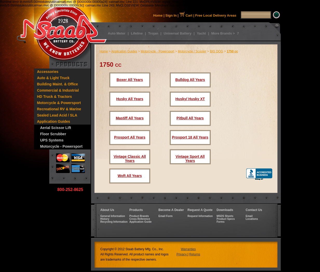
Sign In (170, 15)
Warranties (188, 249)
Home (157, 15)
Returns (194, 254)
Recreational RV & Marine (59, 109)
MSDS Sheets (225, 216)
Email (249, 216)
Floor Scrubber (53, 134)
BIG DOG (216, 51)
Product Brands (139, 216)
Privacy (182, 254)
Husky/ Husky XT (190, 99)
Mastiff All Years (130, 118)
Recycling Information (114, 221)
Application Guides (53, 121)
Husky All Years (129, 99)
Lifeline (137, 33)
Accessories (48, 72)
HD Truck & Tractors (54, 96)
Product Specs (226, 218)
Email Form (166, 216)
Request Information (200, 216)
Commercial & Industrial (58, 90)
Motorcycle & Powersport (59, 103)
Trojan (153, 33)
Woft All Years (130, 176)
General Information (112, 216)
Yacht (201, 33)
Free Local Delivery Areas (215, 15)
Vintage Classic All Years (130, 158)
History (104, 218)
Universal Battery (178, 33)
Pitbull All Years (190, 118)
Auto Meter (117, 33)
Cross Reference (140, 218)
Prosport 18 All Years (190, 137)
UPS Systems (52, 140)
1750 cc (232, 51)
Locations (252, 218)
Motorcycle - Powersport (61, 146)
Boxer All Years (130, 80)
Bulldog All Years (190, 80)
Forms (221, 221)
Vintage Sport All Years (190, 158)
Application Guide (141, 221)
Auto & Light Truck (53, 78)
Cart (186, 15)
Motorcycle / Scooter (192, 51)
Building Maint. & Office (57, 84)
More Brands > (223, 33)
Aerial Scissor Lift (55, 128)
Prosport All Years (130, 137)
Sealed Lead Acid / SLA (57, 115)
